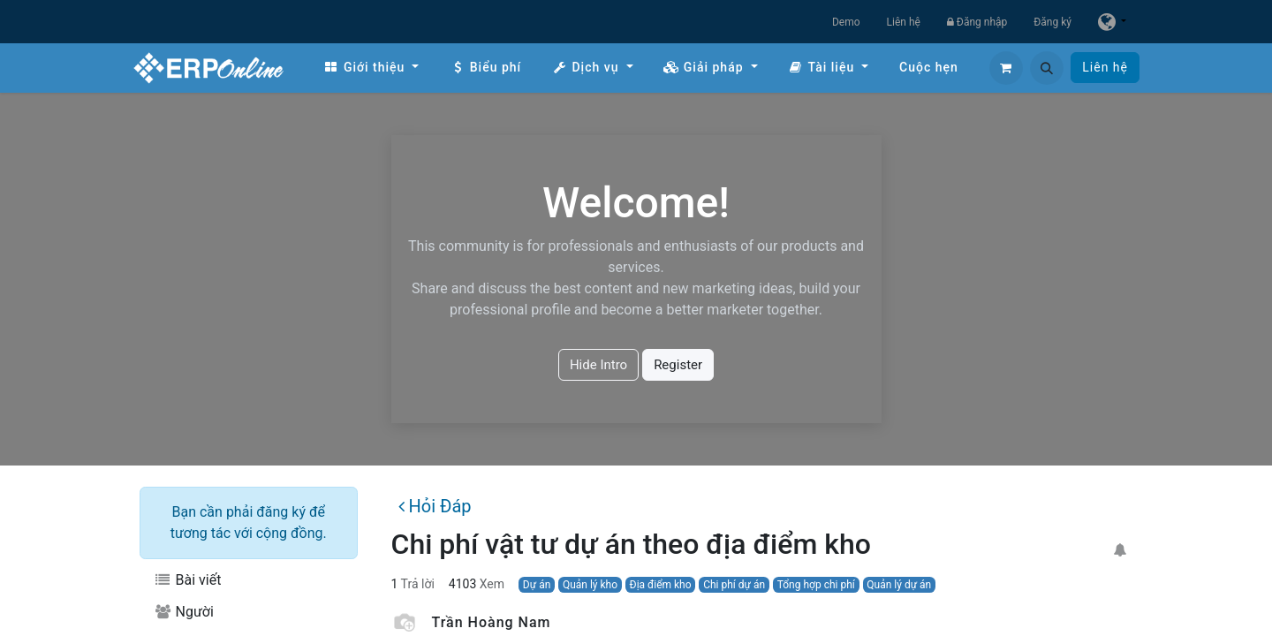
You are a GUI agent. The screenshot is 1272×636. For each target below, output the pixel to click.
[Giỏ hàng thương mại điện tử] (1006, 68)
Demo (846, 22)
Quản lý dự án (899, 585)
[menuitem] (371, 67)
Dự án (536, 585)
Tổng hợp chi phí (816, 585)
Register (678, 365)
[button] (1047, 68)
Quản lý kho (590, 585)
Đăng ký (1052, 22)
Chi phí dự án (734, 585)
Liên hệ (903, 22)
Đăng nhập (977, 22)
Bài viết (187, 580)
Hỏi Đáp (434, 506)
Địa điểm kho (661, 585)
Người (184, 611)
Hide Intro (598, 365)
